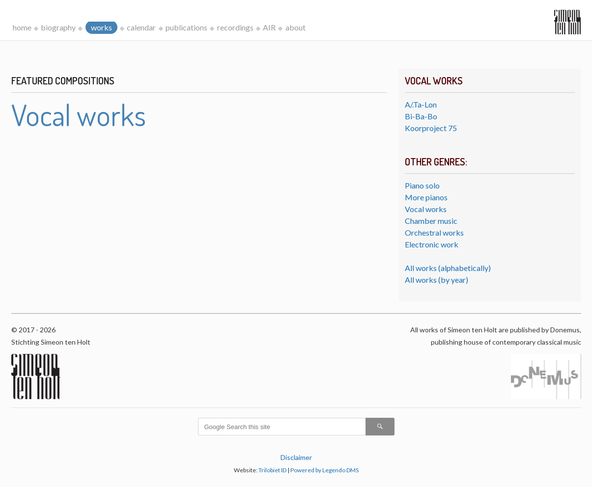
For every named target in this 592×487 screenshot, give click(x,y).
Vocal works (426, 209)
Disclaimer (296, 457)
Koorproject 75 (431, 128)
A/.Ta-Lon (421, 104)
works (101, 27)
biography (58, 27)
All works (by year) (436, 279)
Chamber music (431, 220)
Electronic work (431, 244)
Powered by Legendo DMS (324, 470)
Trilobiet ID (272, 470)
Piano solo (422, 185)
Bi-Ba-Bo (421, 116)
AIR (269, 27)
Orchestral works (434, 232)
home (22, 27)
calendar (141, 27)
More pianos (426, 197)
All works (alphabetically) (448, 267)
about (295, 27)
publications (186, 27)
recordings (235, 27)
